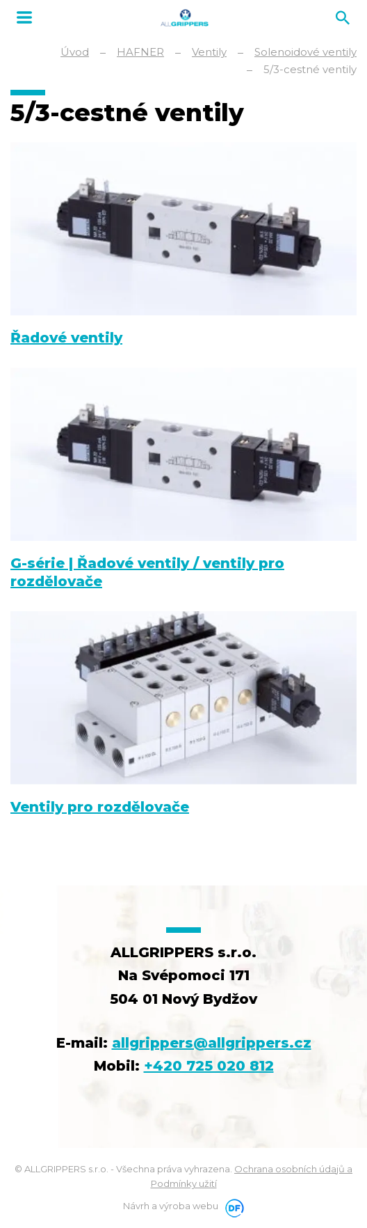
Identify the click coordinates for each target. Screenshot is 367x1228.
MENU (24, 17)
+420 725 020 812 (209, 1065)
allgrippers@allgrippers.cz (211, 1042)
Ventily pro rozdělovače (99, 806)
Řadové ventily (66, 337)
